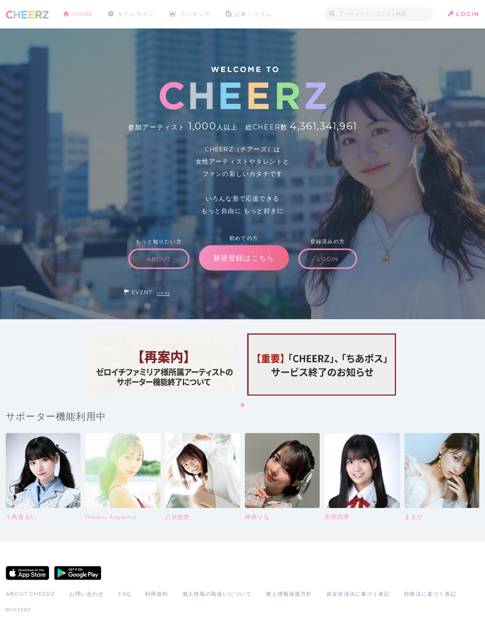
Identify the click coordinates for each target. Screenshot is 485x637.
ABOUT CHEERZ (30, 594)
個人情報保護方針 (289, 594)
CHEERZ (27, 14)
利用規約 (156, 594)
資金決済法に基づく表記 (358, 594)
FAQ (124, 594)
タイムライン (135, 14)
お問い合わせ (86, 594)
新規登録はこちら (244, 257)
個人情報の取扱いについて (216, 594)
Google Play (77, 573)
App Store (27, 573)
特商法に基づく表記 (430, 594)
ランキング (195, 14)
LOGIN (467, 14)
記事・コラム (253, 14)
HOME (82, 14)
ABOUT (159, 258)
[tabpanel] (163, 364)
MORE (163, 293)
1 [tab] (243, 405)
